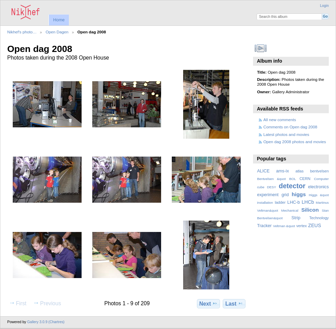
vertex (301, 226)
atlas (299, 171)
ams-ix (282, 171)
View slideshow (260, 48)
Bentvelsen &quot (271, 179)
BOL (292, 179)
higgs (299, 194)
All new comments (279, 119)
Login (324, 6)
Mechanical (289, 210)
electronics (318, 186)
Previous (47, 303)
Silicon (310, 210)
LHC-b (293, 202)
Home (58, 20)
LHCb (308, 202)
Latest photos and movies (286, 134)
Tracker (264, 225)
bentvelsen (319, 171)
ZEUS (314, 225)
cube (260, 187)
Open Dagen (56, 32)
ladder (280, 202)
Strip (296, 217)
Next (208, 303)
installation (265, 202)
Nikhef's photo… (21, 32)
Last (234, 303)
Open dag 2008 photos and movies (294, 141)
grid (285, 194)
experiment (268, 194)
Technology (319, 218)
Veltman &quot (284, 226)
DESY (271, 187)
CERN (305, 179)
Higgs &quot (319, 195)
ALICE (263, 171)
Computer (321, 179)
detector (292, 186)
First (17, 303)
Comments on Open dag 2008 (290, 127)
